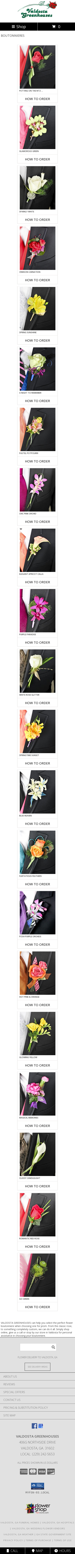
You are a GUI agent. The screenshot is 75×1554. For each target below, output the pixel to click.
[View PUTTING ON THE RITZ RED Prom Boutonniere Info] (37, 67)
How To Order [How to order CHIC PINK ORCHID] (37, 521)
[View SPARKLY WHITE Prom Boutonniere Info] (37, 187)
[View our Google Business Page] (40, 1427)
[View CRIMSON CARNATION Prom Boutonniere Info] (37, 248)
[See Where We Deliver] (37, 1366)
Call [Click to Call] (12, 1550)
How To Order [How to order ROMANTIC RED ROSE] (37, 1246)
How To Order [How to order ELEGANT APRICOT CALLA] (37, 582)
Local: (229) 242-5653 (37, 1454)
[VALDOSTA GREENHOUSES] (37, 17)
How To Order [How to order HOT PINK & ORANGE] (37, 1005)
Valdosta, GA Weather (18, 1534)
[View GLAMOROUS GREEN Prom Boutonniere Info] (37, 127)
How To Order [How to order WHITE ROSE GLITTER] (37, 703)
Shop (19, 26)
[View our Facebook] (34, 1427)
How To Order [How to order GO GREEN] (37, 1307)
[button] (37, 1486)
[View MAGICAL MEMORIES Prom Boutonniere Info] (37, 1094)
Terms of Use (63, 1540)
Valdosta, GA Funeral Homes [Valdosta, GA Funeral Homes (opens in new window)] (20, 1522)
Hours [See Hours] (62, 1550)
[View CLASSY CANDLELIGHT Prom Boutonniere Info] (37, 1154)
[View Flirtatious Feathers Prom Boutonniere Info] (37, 852)
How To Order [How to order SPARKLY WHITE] (37, 219)
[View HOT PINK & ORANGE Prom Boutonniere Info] (37, 973)
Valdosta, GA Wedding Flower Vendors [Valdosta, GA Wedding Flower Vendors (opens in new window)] (38, 1528)
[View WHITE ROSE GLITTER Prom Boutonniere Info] (37, 671)
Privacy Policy (13, 1540)
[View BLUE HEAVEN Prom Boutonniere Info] (37, 792)
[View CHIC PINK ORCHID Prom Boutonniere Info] (37, 490)
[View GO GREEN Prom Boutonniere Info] (37, 1275)
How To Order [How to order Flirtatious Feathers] (37, 884)
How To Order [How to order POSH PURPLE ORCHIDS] (37, 944)
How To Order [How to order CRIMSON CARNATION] (37, 280)
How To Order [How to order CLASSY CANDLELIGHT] (37, 1186)
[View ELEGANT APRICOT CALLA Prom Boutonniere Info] (37, 550)
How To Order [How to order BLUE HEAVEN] (37, 824)
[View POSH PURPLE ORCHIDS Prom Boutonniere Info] (37, 912)
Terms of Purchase (38, 1540)
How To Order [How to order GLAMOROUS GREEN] (37, 159)
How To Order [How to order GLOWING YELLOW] (37, 1065)
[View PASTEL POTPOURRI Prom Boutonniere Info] (37, 429)
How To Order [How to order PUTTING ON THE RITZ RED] (37, 99)
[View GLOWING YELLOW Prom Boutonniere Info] (37, 1033)
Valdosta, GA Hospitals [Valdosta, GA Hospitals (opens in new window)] (58, 1522)
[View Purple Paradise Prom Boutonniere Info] (37, 610)
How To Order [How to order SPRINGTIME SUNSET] (37, 763)
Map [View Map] (37, 1550)
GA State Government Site (53, 1534)
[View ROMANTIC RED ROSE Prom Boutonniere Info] (37, 1214)
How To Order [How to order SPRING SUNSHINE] (37, 340)
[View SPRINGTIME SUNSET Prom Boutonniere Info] (37, 731)
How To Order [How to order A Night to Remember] (37, 401)
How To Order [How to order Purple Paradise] (37, 642)
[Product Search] (38, 1347)
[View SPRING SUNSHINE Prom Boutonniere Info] (37, 308)
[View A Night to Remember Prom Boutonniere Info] (37, 369)
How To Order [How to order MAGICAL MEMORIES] (37, 1126)
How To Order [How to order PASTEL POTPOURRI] (37, 461)
